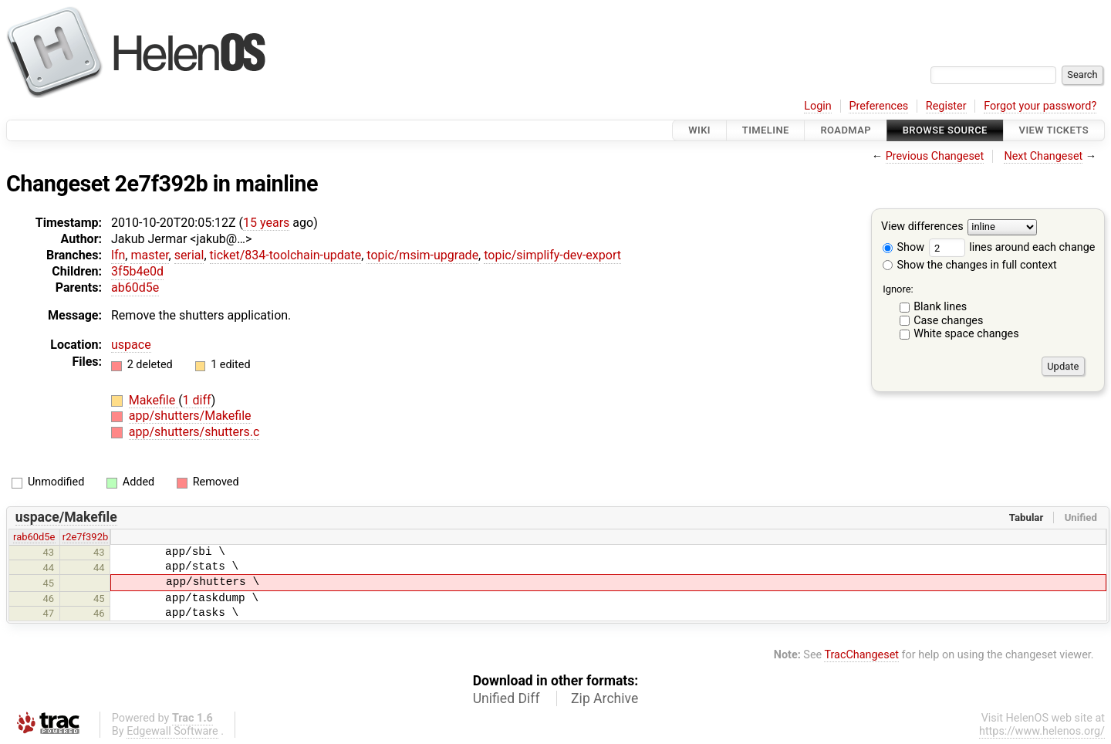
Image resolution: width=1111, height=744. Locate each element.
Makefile (153, 400)
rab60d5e (34, 537)
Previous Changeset (935, 156)
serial (189, 255)
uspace (131, 344)
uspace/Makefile (66, 517)
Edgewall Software (172, 731)
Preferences (878, 106)
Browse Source (945, 130)
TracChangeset (861, 654)
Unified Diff (506, 698)
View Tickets (1054, 130)
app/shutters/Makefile (190, 415)
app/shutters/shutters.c (194, 431)
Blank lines (940, 306)
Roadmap (845, 130)
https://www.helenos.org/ (1042, 731)
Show (903, 247)
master (149, 255)
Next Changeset (1043, 156)
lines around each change (1012, 247)
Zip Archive (604, 698)
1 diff (197, 400)
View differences (922, 227)
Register (946, 106)
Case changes (948, 320)
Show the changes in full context (970, 265)
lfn (118, 255)
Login (818, 106)
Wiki (699, 130)
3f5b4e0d (137, 271)
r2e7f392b (85, 537)
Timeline (765, 130)
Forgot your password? (1040, 106)
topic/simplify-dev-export (552, 255)
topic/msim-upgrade (422, 255)
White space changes (966, 333)
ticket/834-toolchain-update (286, 255)
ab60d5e (135, 287)
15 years (266, 222)
